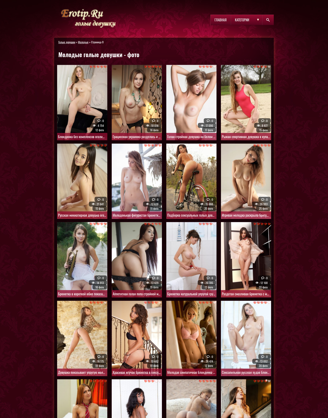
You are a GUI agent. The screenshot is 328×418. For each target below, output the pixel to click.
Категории (242, 19)
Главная (221, 19)
